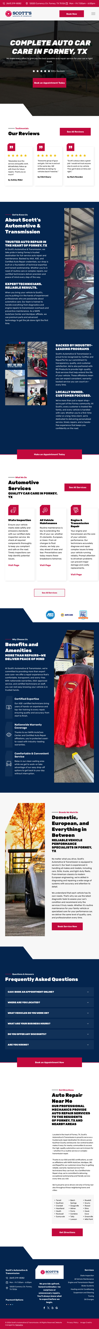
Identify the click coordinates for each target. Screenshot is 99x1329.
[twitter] (48, 1308)
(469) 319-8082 (13, 3)
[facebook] (44, 1308)
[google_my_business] (57, 1308)
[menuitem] (71, 1322)
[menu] (93, 13)
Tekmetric (19, 1325)
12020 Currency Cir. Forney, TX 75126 (47, 3)
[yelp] (52, 1308)
